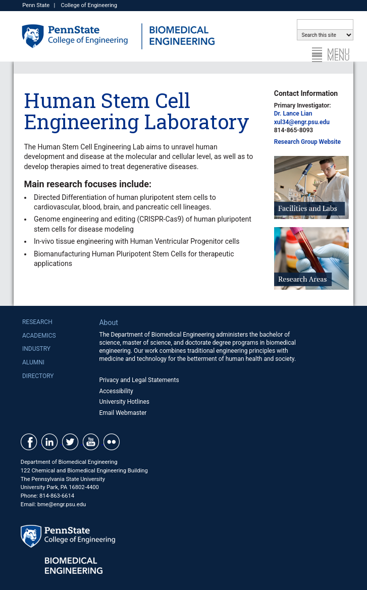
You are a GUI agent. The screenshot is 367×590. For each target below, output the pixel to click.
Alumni (33, 362)
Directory (38, 376)
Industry (36, 348)
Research (37, 322)
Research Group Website (307, 141)
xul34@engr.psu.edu (302, 122)
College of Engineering (89, 5)
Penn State (35, 5)
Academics (39, 335)
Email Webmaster (122, 412)
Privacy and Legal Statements (139, 380)
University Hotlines (124, 401)
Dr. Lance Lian (293, 113)
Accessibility (116, 391)
